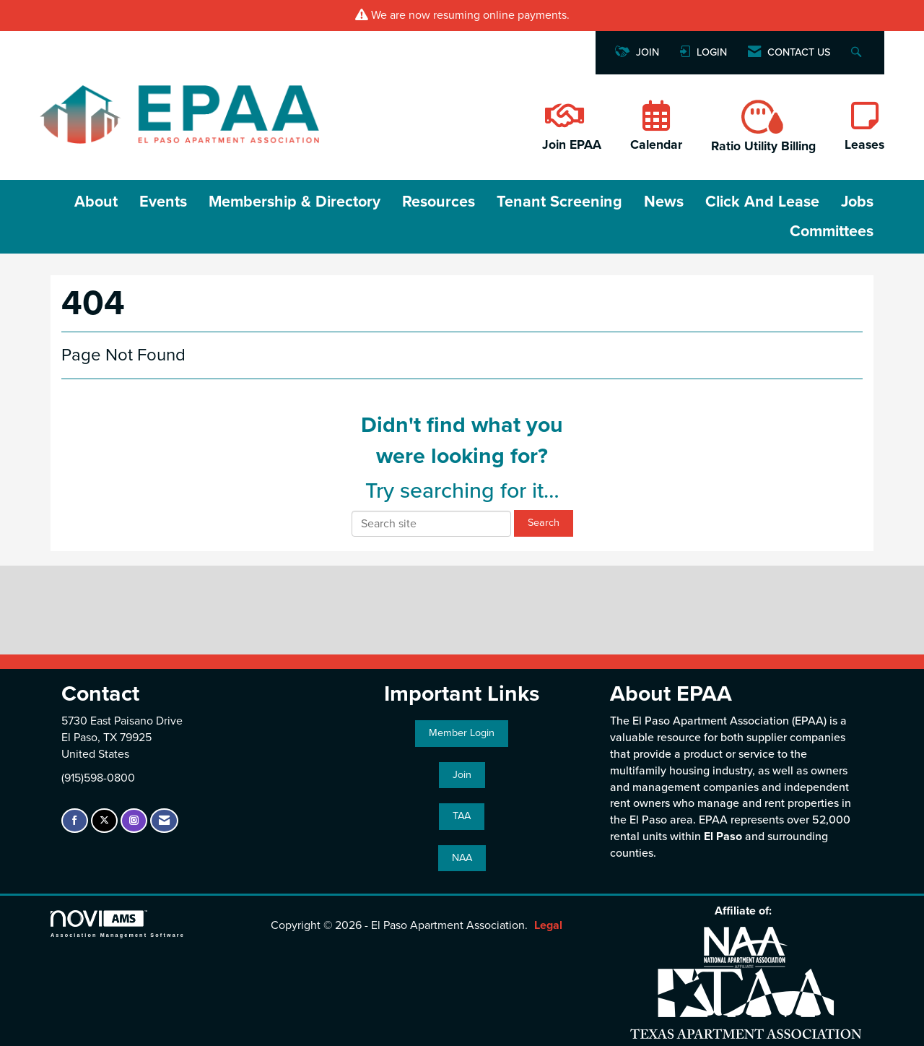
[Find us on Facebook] (74, 821)
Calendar (656, 144)
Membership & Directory (294, 201)
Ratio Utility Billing (763, 146)
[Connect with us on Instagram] (134, 821)
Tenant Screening (559, 201)
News (664, 201)
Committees (831, 231)
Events (163, 201)
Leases (864, 144)
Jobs (857, 201)
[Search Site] (858, 53)
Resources (438, 201)
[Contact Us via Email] (164, 821)
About (96, 201)
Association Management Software (118, 923)
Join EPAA (571, 144)
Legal (548, 925)
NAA (462, 858)
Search (543, 522)
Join (462, 775)
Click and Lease (762, 201)
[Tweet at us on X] (104, 821)
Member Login (461, 733)
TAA (462, 816)
